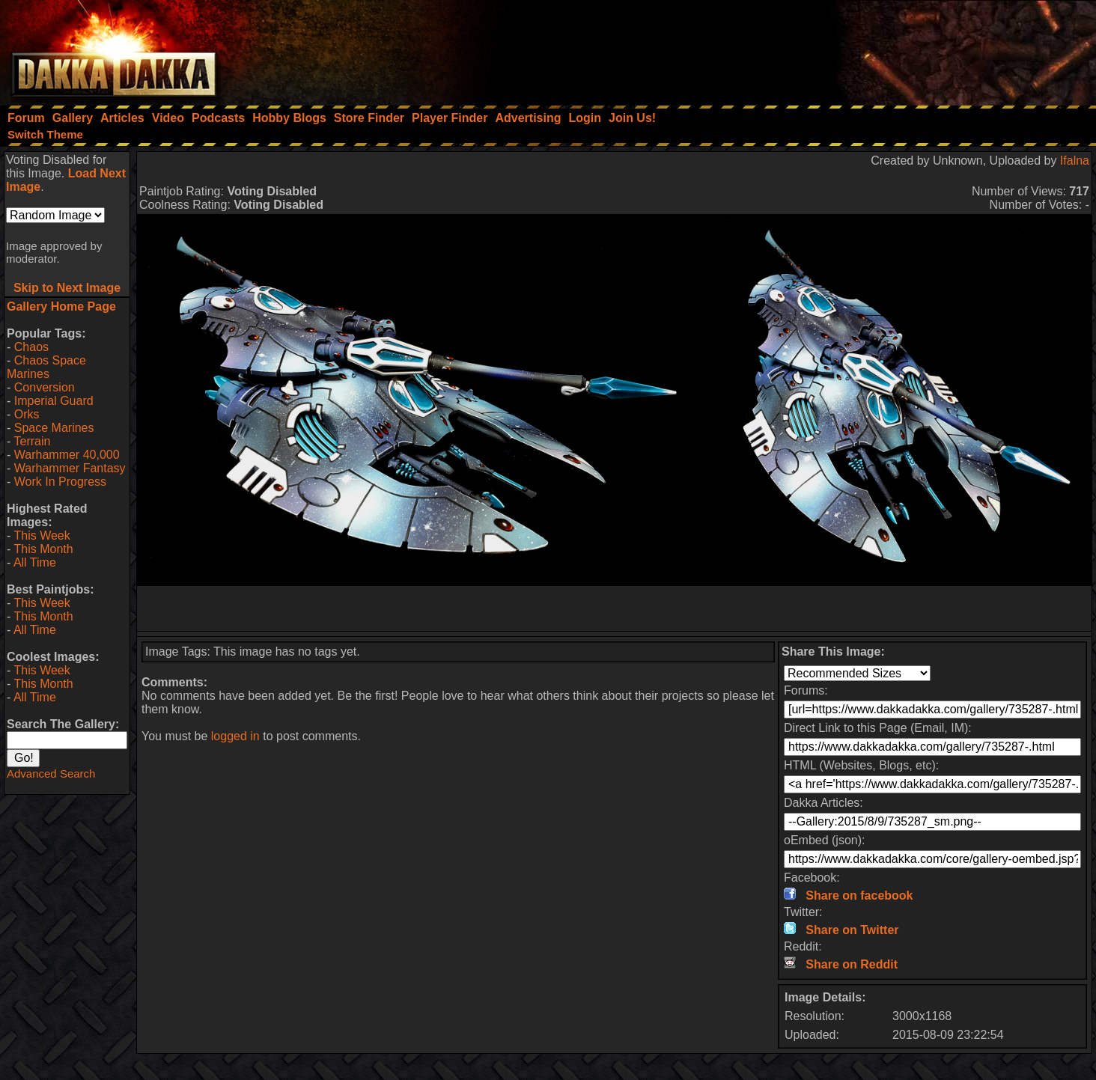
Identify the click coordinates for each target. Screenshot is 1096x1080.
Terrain (31, 441)
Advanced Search (51, 773)
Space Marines (54, 427)
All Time (34, 562)
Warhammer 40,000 (67, 454)
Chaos (31, 347)
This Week (41, 535)
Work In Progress (60, 481)
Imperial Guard (54, 400)
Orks (27, 414)
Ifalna (1074, 160)
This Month (43, 549)
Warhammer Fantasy (70, 468)
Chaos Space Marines (46, 367)
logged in (235, 736)
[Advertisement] (894, 48)
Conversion (44, 387)
